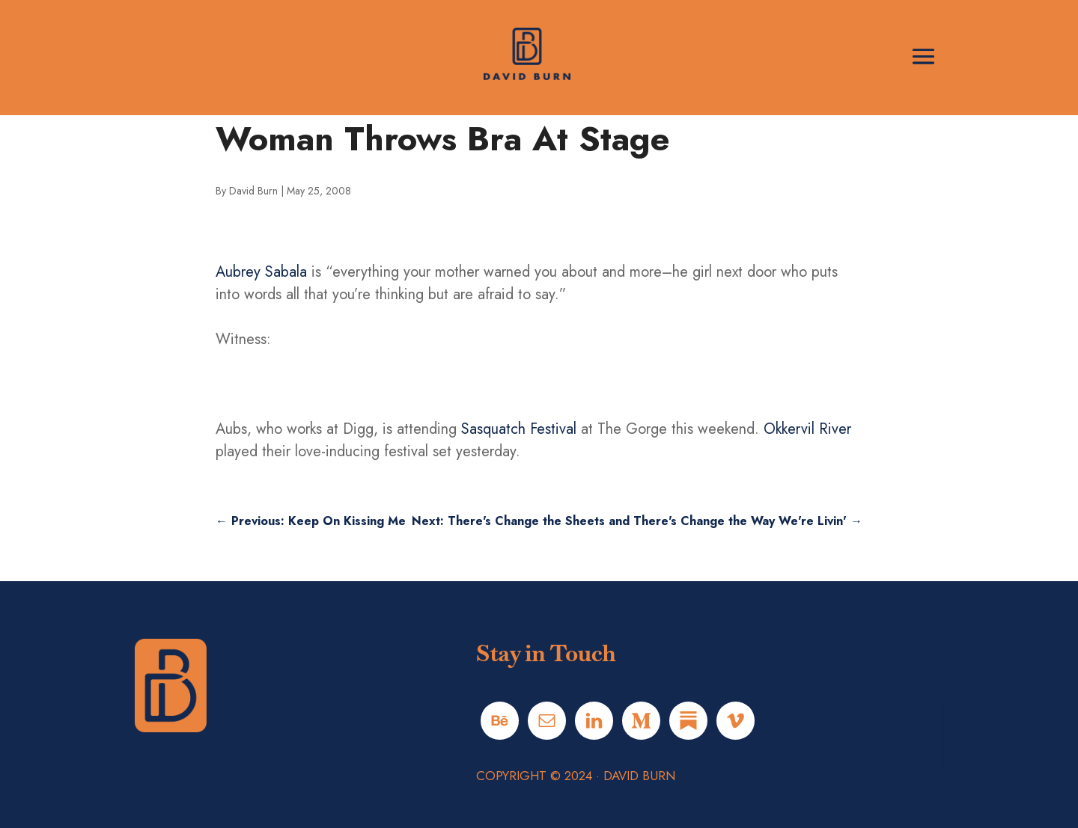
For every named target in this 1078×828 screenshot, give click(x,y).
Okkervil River (807, 429)
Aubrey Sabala (261, 272)
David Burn (253, 190)
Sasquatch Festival (518, 429)
